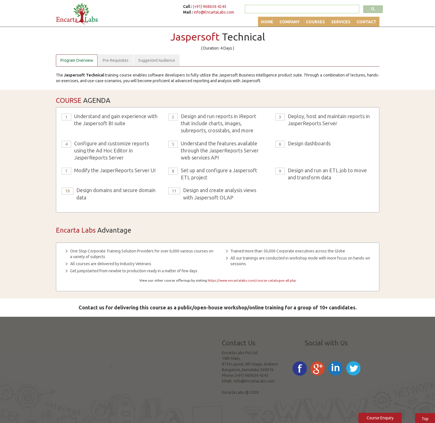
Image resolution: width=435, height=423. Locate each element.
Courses (315, 22)
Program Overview (76, 60)
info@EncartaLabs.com (214, 12)
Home (267, 22)
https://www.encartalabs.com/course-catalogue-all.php (252, 280)
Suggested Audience (156, 60)
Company (290, 22)
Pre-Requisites (116, 60)
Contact (366, 22)
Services (340, 22)
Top (425, 418)
